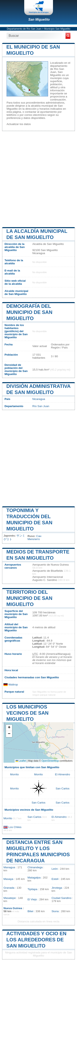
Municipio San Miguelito (57, 28)
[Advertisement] (38, 178)
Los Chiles (14, 827)
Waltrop (10, 684)
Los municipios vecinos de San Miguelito (27, 713)
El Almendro (62, 774)
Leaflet (21, 760)
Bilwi (30, 911)
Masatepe (9, 897)
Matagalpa (34, 877)
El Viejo (32, 899)
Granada (8, 887)
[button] (9, 728)
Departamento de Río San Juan (24, 28)
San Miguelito (39, 19)
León (55, 868)
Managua (9, 867)
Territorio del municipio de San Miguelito (29, 598)
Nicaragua (38, 399)
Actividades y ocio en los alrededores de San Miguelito (36, 940)
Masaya (8, 879)
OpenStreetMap (50, 760)
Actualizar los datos (19, 124)
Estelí (55, 879)
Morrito (14, 774)
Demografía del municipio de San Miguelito (29, 312)
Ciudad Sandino (61, 897)
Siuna (55, 911)
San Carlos (62, 788)
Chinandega (35, 867)
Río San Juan (40, 406)
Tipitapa (32, 889)
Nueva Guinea (12, 908)
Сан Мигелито (34, 538)
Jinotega (57, 887)
